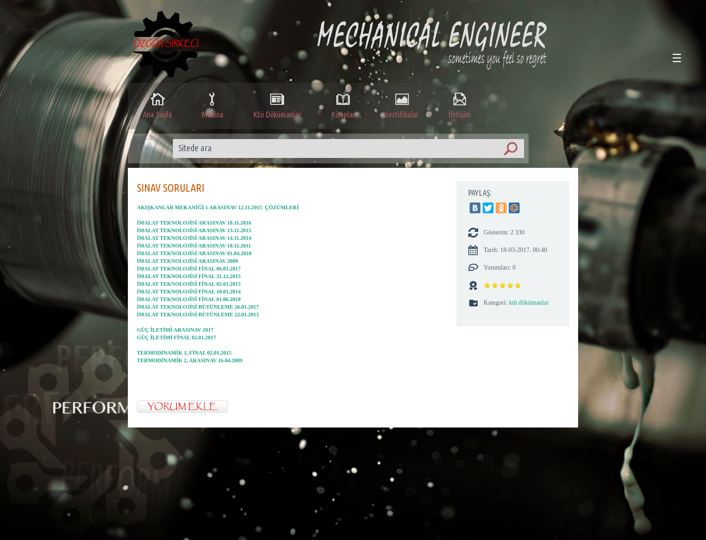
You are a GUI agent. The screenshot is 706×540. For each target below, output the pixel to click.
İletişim (459, 105)
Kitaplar (343, 105)
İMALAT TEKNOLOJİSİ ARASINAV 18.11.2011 (194, 246)
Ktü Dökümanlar (277, 105)
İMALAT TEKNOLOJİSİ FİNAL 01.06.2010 (188, 299)
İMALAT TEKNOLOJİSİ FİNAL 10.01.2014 (188, 291)
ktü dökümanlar (528, 302)
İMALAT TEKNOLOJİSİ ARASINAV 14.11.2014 (194, 238)
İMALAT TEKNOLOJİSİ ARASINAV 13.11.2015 (194, 230)
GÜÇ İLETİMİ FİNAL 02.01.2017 (176, 337)
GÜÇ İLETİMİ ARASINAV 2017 (175, 330)
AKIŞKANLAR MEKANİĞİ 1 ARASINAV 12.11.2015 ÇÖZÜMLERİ (218, 207)
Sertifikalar (402, 105)
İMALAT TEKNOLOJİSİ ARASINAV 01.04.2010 (194, 253)
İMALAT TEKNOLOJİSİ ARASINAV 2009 (187, 261)
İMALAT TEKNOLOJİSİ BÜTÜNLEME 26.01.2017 (198, 307)
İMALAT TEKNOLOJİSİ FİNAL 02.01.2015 (188, 284)
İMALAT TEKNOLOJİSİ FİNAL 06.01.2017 (188, 269)
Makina (212, 105)
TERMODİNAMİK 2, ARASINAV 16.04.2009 (189, 360)
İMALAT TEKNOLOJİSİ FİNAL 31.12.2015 (188, 276)
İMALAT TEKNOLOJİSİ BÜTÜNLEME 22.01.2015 (198, 314)
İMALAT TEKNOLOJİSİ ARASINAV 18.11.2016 (194, 223)
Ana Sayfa (157, 105)
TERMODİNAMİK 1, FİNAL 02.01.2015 (184, 353)
